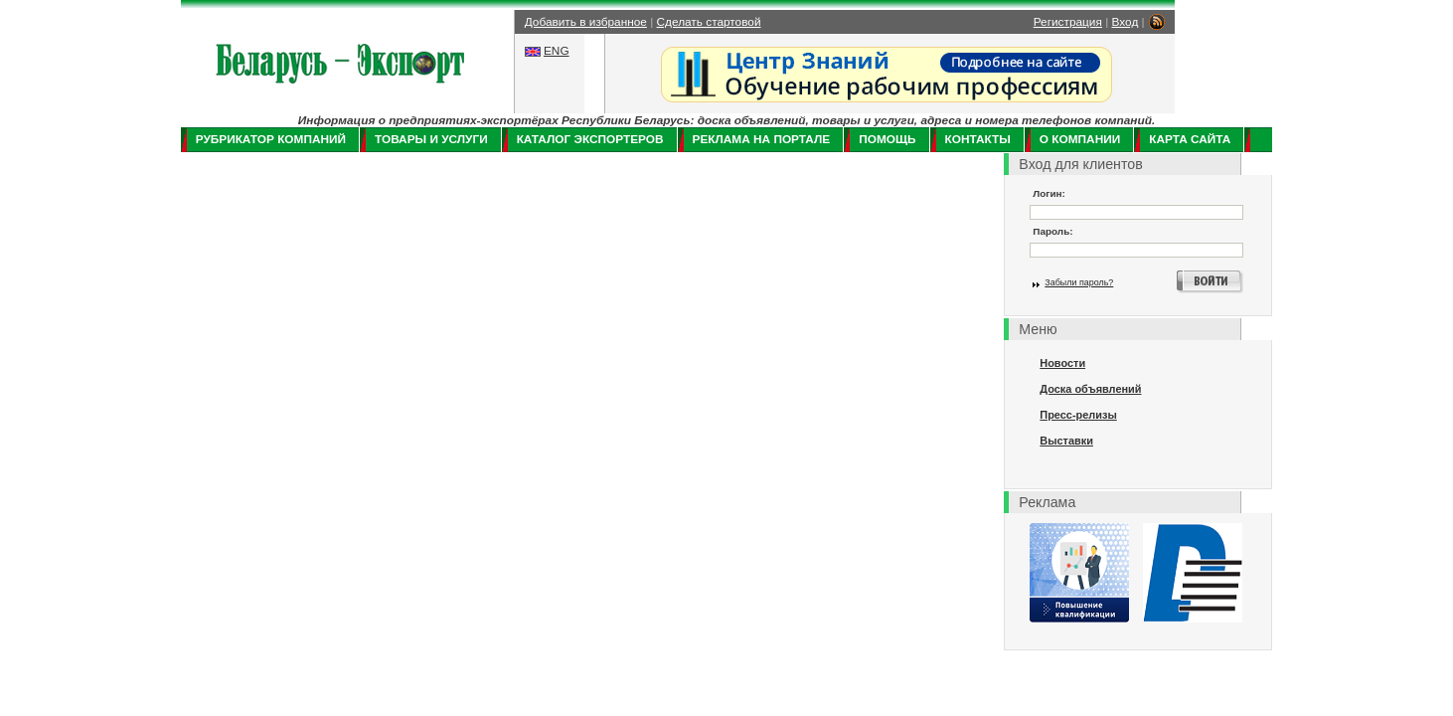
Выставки (1066, 441)
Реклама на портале (762, 139)
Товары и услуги (431, 139)
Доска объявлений (1090, 389)
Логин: (1049, 193)
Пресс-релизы (1078, 415)
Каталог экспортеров (590, 139)
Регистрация (1068, 22)
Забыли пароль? (1079, 282)
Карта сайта (1189, 139)
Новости (1062, 363)
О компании (1080, 139)
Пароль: (1052, 231)
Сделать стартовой (709, 22)
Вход (1125, 22)
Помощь (887, 139)
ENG (556, 51)
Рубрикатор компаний (271, 139)
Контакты (978, 139)
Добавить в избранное (586, 22)
